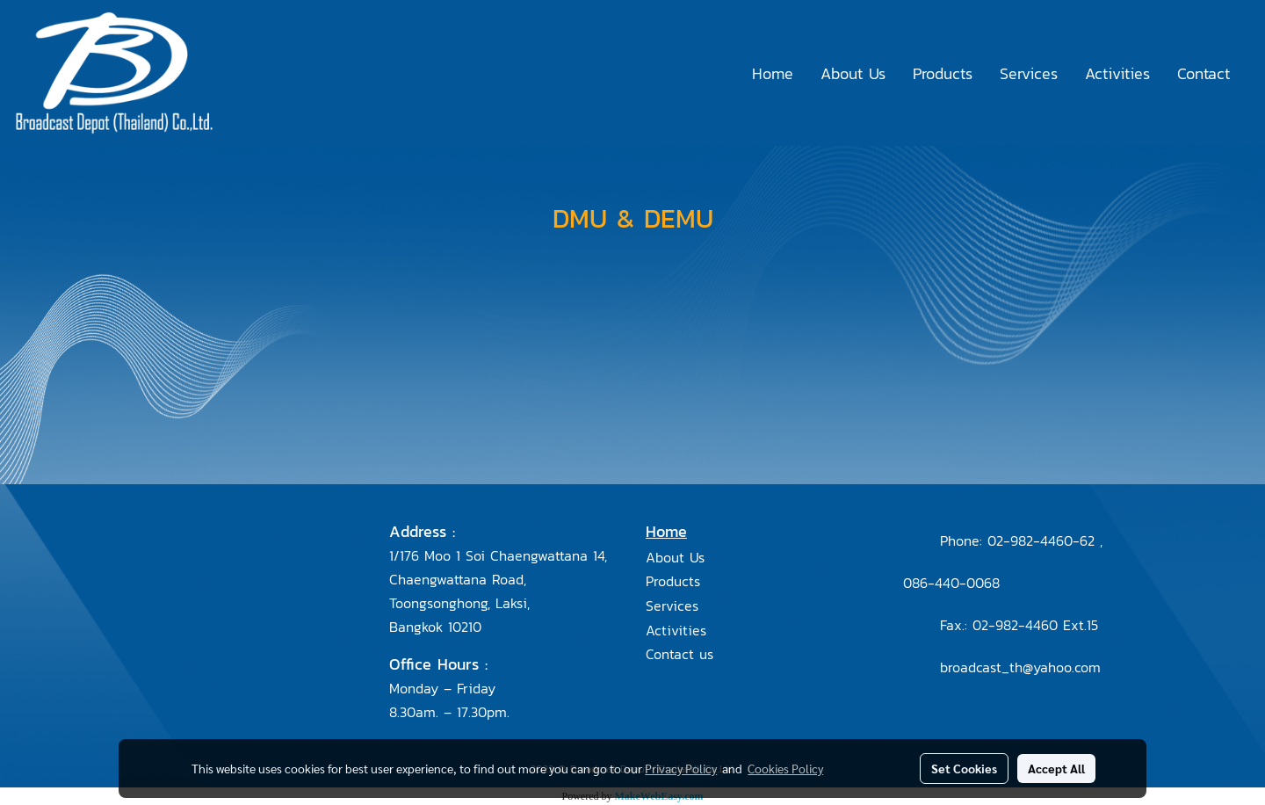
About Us (853, 73)
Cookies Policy (785, 768)
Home (772, 73)
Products (942, 73)
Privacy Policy (681, 768)
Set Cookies (964, 768)
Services (1029, 73)
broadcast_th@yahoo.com (1020, 667)
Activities (1117, 73)
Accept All (1056, 768)
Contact (1203, 73)
